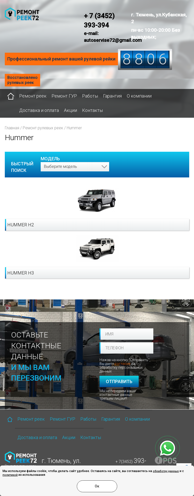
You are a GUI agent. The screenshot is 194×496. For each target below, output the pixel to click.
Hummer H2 (20, 224)
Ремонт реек (32, 96)
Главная (12, 128)
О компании (139, 96)
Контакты (92, 110)
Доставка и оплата (39, 110)
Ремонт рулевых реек (43, 128)
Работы (90, 96)
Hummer (74, 128)
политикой (10, 475)
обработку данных (166, 471)
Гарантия (112, 96)
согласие (122, 364)
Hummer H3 (20, 272)
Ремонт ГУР (64, 96)
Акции (70, 110)
